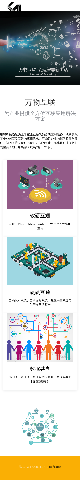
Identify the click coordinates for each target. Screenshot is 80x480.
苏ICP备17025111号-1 (34, 467)
